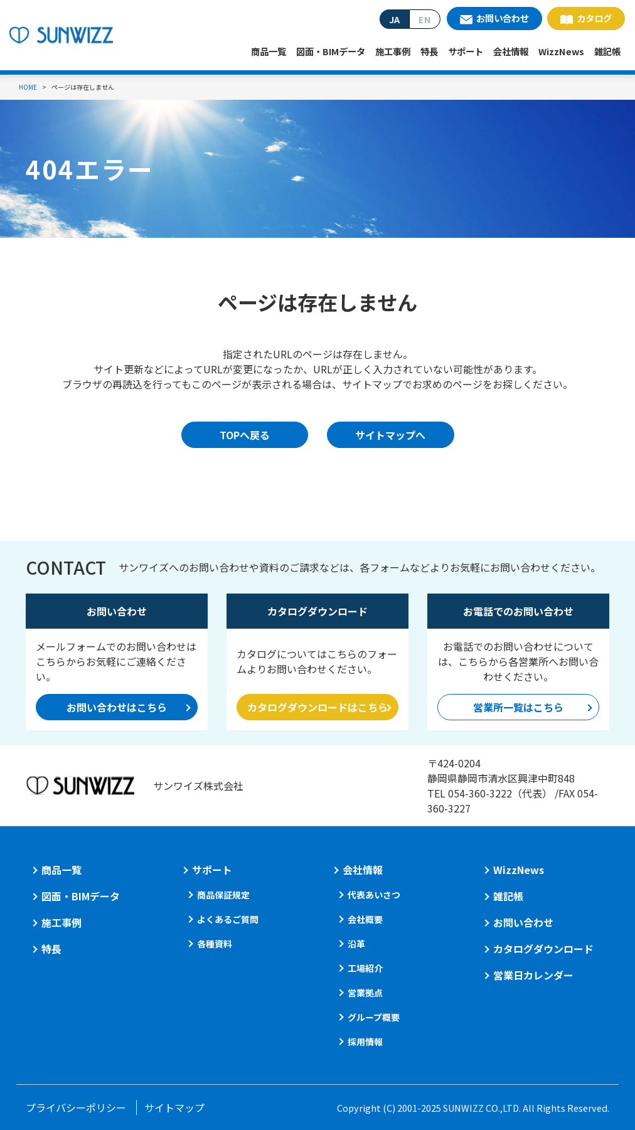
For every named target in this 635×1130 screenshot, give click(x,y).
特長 (429, 51)
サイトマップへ (390, 434)
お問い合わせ (502, 17)
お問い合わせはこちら (117, 707)
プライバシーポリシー (76, 1107)
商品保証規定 (223, 894)
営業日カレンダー (533, 975)
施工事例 (392, 51)
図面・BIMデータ (330, 51)
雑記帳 (607, 51)
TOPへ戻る (245, 434)
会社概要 (365, 919)
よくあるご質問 (228, 919)
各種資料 (214, 943)
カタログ (594, 17)
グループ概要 (374, 1017)
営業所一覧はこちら (518, 707)
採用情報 (365, 1041)
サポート (465, 51)
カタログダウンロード (543, 948)
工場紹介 (365, 968)
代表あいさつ (374, 894)
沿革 (356, 943)
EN (425, 19)
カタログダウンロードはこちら (317, 707)
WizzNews (561, 51)
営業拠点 (365, 992)
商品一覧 (268, 51)
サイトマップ (174, 1107)
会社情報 (510, 51)
